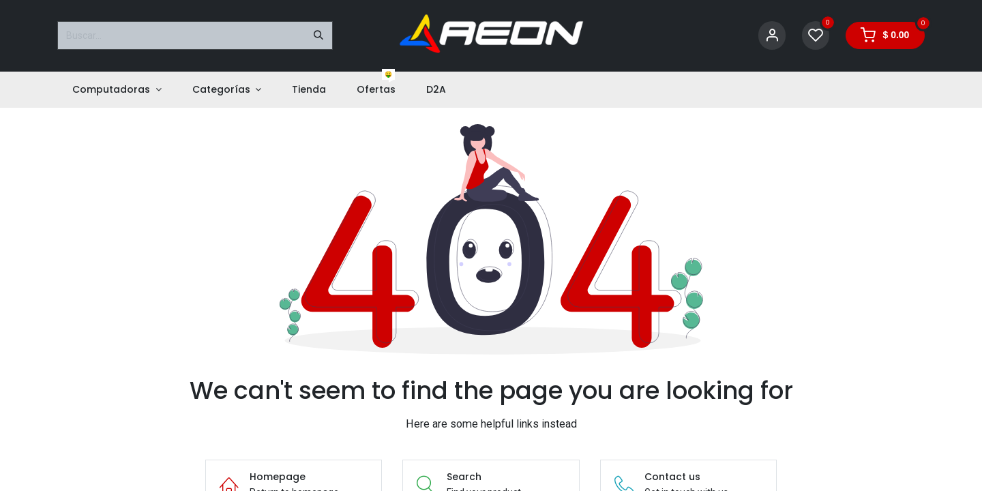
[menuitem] (117, 90)
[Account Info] (772, 35)
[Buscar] (318, 35)
